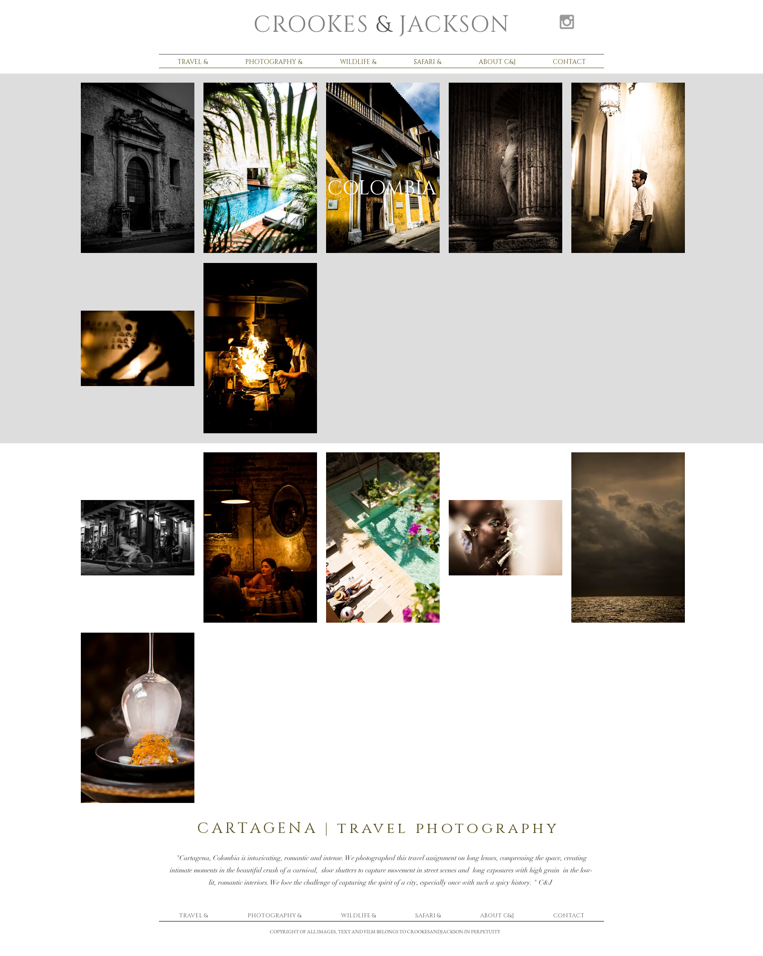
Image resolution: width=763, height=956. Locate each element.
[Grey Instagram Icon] (567, 22)
